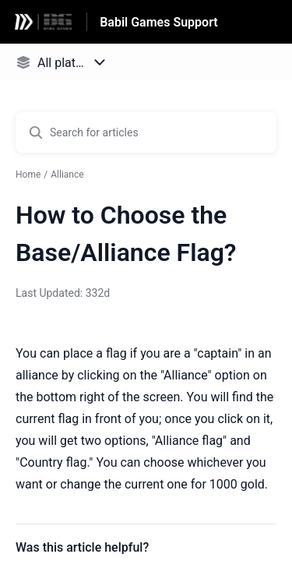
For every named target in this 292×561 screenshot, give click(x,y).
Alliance (67, 174)
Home (28, 174)
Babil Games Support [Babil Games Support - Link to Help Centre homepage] (159, 22)
